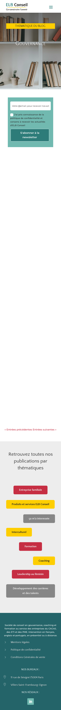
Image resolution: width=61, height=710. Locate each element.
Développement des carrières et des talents (30, 591)
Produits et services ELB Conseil (30, 504)
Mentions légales (20, 642)
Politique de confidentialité (26, 649)
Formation (30, 546)
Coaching (44, 560)
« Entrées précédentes (18, 429)
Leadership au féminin (30, 574)
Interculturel (19, 532)
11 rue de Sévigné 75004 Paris (27, 677)
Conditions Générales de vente (28, 657)
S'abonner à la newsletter (29, 135)
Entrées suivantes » (44, 429)
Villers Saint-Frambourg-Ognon (29, 684)
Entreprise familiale (30, 489)
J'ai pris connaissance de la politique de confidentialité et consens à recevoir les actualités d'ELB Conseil (27, 120)
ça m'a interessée (39, 518)
